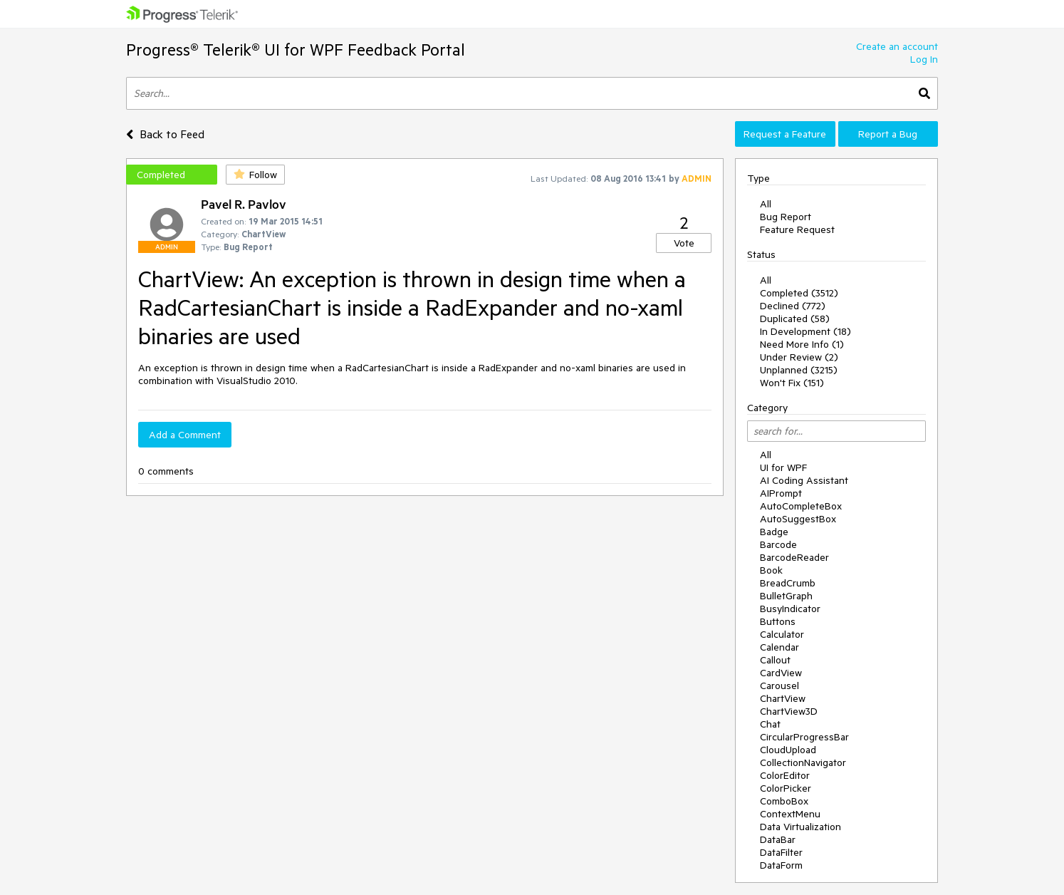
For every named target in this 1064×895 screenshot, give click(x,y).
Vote (684, 243)
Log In (924, 59)
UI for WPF (783, 467)
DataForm (781, 865)
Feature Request (797, 229)
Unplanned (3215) (799, 369)
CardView (781, 672)
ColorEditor (785, 775)
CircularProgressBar (804, 736)
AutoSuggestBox (798, 518)
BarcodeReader (794, 557)
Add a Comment (185, 434)
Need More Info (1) (802, 344)
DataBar (778, 839)
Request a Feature (785, 134)
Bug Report (785, 216)
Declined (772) (792, 305)
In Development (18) (805, 331)
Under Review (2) (799, 357)
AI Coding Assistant (804, 480)
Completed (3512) (799, 292)
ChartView (782, 698)
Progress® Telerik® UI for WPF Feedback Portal (295, 49)
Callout (775, 659)
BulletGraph (786, 595)
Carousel (779, 685)
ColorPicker (785, 788)
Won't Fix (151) (792, 382)
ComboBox (784, 801)
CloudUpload (788, 749)
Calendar (779, 647)
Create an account (897, 46)
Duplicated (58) (795, 318)
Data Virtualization (800, 826)
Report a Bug (887, 134)
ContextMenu (790, 813)
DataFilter (781, 852)
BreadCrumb (787, 582)
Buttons (778, 621)
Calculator (782, 634)
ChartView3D (789, 711)
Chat (770, 724)
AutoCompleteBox (801, 506)
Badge (774, 531)
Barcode (778, 544)
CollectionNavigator (803, 762)
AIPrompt (781, 493)
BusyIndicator (790, 608)
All (765, 203)
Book (771, 570)
